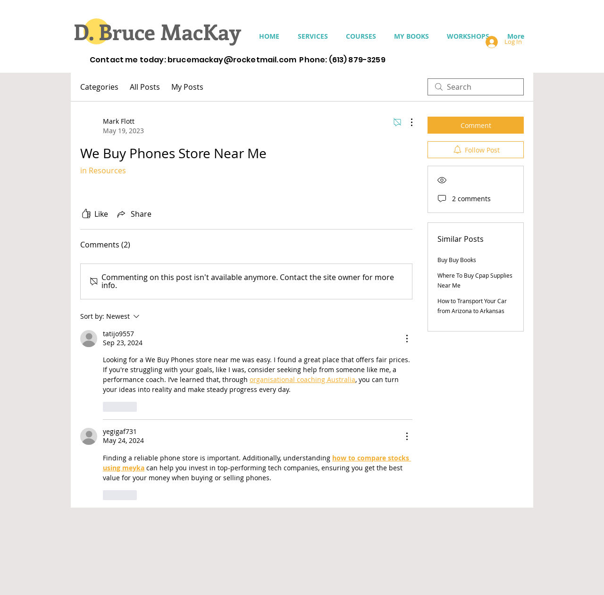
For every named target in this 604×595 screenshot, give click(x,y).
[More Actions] (406, 122)
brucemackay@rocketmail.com (232, 59)
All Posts (145, 87)
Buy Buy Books (456, 260)
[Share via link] (133, 214)
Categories (99, 87)
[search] (476, 86)
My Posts (187, 87)
